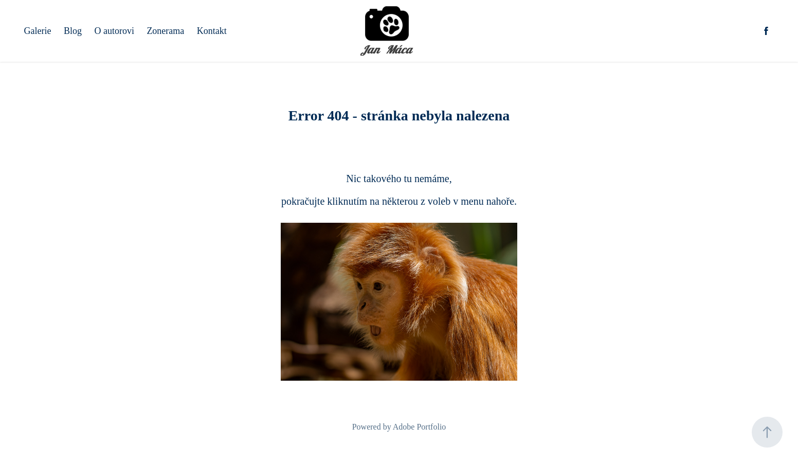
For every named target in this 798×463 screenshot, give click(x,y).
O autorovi (114, 31)
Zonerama (165, 31)
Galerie (37, 31)
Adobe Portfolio (419, 426)
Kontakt (212, 31)
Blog (73, 31)
